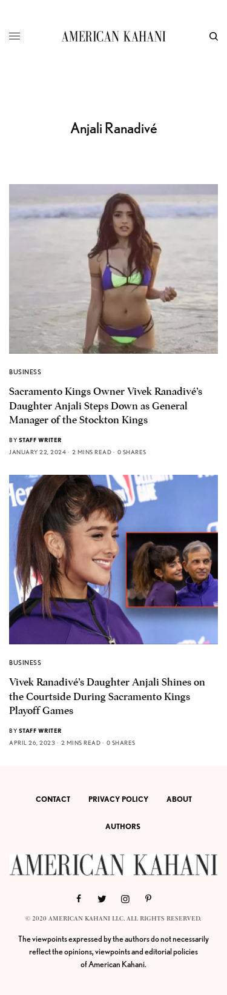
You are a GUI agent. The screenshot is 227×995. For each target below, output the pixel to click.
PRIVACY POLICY (118, 799)
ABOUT (179, 799)
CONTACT (53, 799)
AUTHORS (122, 826)
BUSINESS (25, 372)
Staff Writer (40, 439)
